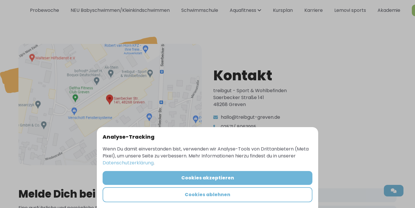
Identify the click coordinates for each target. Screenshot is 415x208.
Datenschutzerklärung (128, 162)
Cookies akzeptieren (207, 177)
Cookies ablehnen (207, 194)
